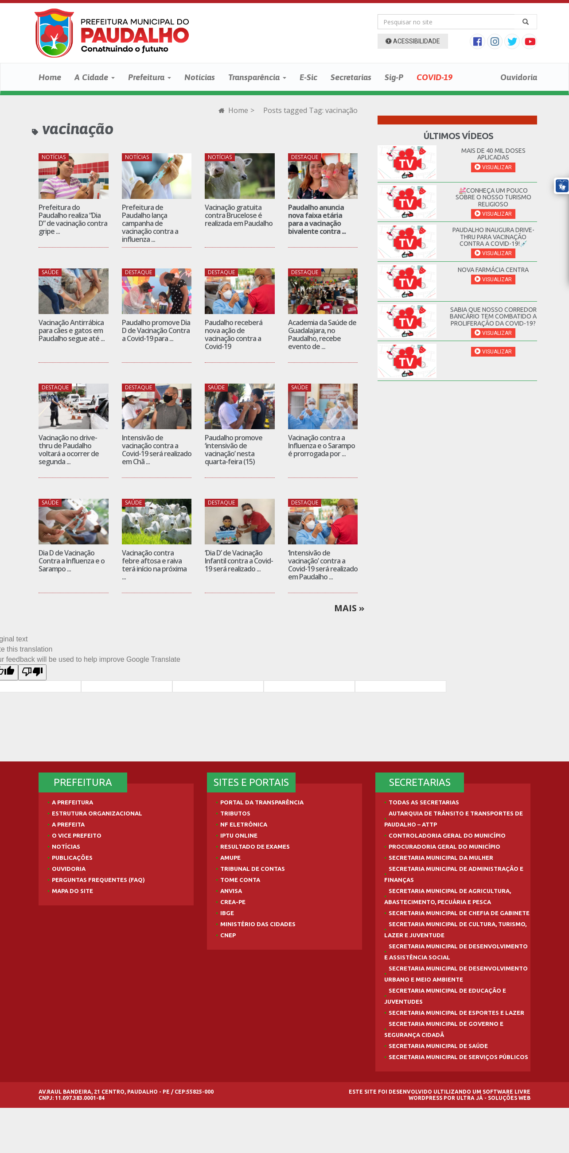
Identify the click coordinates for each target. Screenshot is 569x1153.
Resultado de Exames (255, 846)
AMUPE (230, 857)
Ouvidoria (518, 77)
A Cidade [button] (94, 77)
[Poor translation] (32, 672)
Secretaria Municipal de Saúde (438, 1046)
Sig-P (394, 77)
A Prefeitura (72, 802)
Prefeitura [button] (149, 77)
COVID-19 (434, 77)
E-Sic (308, 77)
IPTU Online (238, 835)
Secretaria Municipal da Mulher (441, 857)
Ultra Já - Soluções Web (493, 1098)
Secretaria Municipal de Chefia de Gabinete (459, 913)
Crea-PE (233, 902)
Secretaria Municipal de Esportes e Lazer (456, 1012)
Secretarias (351, 77)
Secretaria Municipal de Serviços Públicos (458, 1057)
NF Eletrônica (243, 824)
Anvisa (231, 891)
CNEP (228, 935)
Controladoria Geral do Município (447, 835)
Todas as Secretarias (424, 802)
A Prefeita (68, 824)
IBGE (227, 913)
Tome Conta (240, 880)
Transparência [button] (257, 77)
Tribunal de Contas (252, 869)
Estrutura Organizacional (97, 813)
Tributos (235, 813)
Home (50, 77)
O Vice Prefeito (76, 835)
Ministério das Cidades (258, 924)
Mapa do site (72, 891)
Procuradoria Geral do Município (444, 846)
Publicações (72, 857)
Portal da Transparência (262, 802)
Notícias (199, 77)
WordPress (425, 1098)
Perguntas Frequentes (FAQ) (98, 880)
